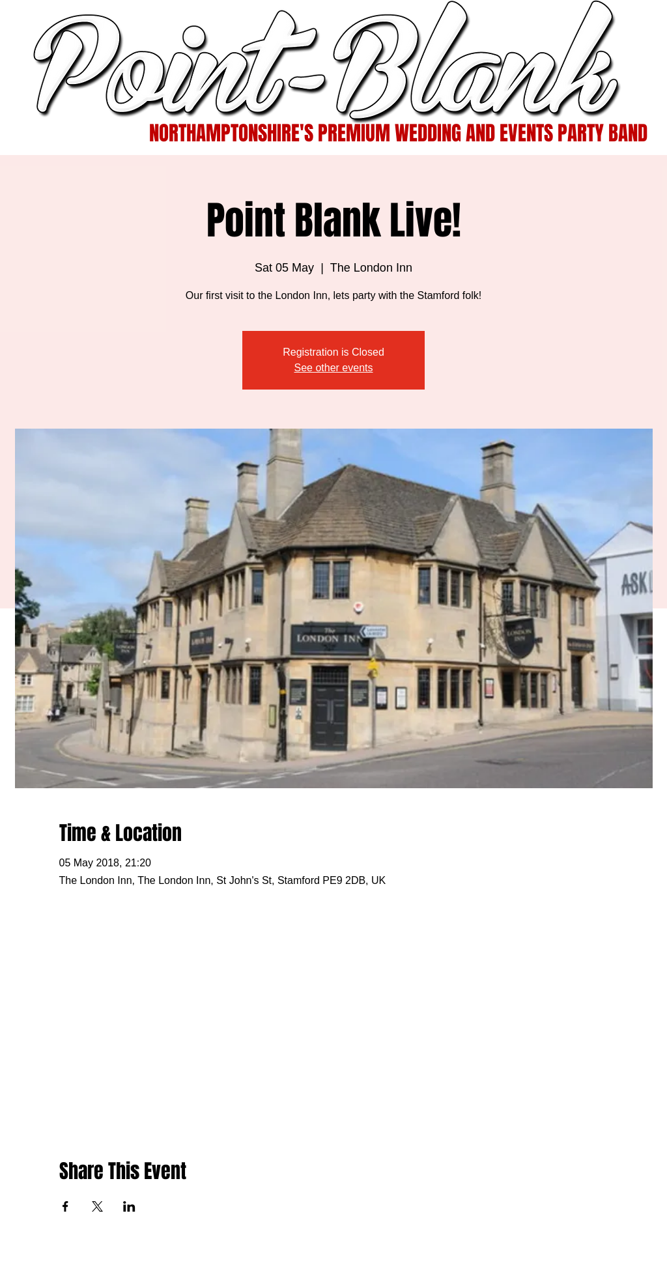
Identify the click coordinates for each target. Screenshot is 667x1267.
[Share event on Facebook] (65, 1206)
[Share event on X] (97, 1206)
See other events (333, 367)
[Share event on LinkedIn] (129, 1206)
